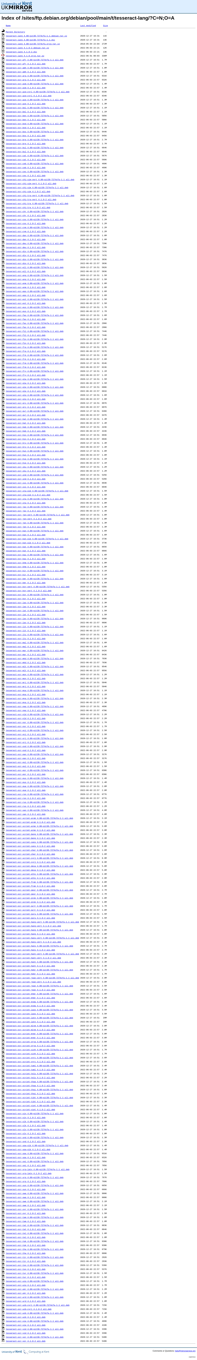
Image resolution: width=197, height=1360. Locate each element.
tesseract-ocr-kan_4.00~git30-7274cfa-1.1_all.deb (34, 530)
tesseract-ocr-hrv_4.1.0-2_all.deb (25, 447)
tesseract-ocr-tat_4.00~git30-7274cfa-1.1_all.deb (34, 1225)
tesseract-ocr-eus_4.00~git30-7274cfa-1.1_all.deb (34, 307)
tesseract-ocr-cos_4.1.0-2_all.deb (25, 223)
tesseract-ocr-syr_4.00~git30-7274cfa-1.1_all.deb (34, 1209)
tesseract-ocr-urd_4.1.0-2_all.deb (25, 1301)
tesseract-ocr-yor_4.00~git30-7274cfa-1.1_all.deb (34, 1337)
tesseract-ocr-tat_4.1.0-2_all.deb (25, 1229)
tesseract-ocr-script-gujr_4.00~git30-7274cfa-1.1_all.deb (39, 906)
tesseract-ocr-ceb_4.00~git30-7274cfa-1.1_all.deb (34, 163)
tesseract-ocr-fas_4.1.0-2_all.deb (25, 327)
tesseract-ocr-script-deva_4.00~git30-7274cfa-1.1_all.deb (39, 866)
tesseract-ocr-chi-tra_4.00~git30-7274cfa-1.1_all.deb (37, 203)
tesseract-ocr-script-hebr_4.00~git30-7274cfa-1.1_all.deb (39, 969)
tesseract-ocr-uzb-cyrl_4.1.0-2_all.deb (28, 1309)
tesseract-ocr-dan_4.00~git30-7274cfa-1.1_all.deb (34, 235)
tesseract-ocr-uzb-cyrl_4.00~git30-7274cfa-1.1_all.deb (37, 1305)
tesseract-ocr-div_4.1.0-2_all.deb (25, 255)
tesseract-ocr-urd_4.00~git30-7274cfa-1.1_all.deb (34, 1297)
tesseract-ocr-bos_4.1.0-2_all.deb (25, 135)
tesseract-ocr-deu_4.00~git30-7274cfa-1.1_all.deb (34, 243)
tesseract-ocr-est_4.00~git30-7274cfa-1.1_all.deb (34, 299)
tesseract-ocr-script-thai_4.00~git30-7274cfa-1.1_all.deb (39, 1089)
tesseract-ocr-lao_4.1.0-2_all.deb (25, 606)
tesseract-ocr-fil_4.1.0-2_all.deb (25, 335)
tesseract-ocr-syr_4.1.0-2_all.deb (25, 1213)
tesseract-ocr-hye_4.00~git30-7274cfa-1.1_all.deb (34, 458)
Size (105, 25)
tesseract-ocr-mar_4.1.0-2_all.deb (25, 654)
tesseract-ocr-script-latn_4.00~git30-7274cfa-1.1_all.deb (39, 1017)
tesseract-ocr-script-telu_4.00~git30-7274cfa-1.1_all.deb (39, 1073)
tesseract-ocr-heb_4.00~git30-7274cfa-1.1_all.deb (34, 427)
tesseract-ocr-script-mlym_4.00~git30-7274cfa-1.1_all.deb (39, 1025)
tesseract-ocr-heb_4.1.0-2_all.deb (25, 431)
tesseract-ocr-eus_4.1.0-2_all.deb (25, 311)
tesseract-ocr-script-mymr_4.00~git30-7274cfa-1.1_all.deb (39, 1033)
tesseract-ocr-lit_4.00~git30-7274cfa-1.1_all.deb (34, 626)
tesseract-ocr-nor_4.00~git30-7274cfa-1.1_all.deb (34, 722)
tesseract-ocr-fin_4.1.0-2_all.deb (25, 343)
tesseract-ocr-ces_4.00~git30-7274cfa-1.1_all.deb (34, 171)
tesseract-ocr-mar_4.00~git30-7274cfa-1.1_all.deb (34, 650)
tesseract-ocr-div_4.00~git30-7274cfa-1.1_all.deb (34, 251)
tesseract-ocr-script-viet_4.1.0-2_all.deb (30, 1109)
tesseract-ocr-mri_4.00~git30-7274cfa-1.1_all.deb (34, 682)
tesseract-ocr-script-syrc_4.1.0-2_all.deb (30, 1061)
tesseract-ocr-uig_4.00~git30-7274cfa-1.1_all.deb (34, 1281)
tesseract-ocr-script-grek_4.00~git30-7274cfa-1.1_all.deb (39, 898)
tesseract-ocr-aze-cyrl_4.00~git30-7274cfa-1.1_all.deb (37, 91)
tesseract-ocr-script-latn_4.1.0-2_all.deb (30, 1021)
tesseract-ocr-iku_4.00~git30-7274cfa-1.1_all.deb (34, 466)
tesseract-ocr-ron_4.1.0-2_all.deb (25, 798)
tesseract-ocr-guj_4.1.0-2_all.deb (25, 415)
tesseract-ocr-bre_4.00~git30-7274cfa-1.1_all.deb (34, 139)
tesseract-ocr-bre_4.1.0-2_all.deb (25, 143)
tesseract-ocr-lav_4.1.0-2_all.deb (25, 622)
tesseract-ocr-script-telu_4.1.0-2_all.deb (30, 1077)
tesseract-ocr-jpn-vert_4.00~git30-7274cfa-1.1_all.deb (37, 514)
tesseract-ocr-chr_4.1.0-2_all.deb (25, 215)
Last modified (88, 25)
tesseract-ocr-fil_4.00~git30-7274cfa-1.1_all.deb (34, 331)
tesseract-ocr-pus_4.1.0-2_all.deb (25, 782)
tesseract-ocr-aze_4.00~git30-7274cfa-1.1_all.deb (34, 99)
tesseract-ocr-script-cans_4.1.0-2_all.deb (30, 846)
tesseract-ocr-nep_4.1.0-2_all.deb (25, 710)
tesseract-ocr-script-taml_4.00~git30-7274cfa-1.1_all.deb (39, 1065)
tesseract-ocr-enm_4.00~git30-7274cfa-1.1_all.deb (34, 283)
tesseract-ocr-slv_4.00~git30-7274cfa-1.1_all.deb (34, 1129)
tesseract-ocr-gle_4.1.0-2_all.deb (25, 391)
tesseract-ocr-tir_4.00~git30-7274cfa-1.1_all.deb (34, 1257)
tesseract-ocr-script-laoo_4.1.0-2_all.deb (30, 1013)
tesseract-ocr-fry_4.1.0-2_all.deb (25, 375)
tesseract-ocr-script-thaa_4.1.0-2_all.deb (30, 1085)
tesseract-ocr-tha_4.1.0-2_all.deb (25, 1253)
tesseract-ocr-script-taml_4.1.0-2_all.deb (30, 1069)
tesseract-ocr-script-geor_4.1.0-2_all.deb (30, 894)
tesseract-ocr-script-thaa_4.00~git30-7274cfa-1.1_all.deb (39, 1081)
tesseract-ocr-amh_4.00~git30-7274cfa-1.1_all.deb (34, 67)
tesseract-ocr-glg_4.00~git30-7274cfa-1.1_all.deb (34, 395)
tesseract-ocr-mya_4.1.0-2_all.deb (25, 702)
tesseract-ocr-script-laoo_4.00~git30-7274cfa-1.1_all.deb (39, 1009)
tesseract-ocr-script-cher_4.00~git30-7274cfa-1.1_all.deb (39, 850)
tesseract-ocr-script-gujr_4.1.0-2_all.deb (30, 910)
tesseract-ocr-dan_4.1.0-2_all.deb (25, 239)
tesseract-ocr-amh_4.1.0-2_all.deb (25, 71)
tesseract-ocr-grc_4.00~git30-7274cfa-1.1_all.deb (34, 403)
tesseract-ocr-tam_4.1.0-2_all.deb (25, 1221)
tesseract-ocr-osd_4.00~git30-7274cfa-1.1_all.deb (34, 746)
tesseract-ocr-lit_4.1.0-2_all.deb (25, 630)
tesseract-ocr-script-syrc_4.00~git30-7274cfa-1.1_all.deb (39, 1057)
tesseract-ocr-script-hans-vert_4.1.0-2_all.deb (33, 941)
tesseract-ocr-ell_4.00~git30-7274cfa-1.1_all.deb (34, 267)
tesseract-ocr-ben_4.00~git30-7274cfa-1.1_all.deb (34, 115)
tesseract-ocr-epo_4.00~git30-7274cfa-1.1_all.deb (34, 291)
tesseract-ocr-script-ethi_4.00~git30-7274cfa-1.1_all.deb (39, 874)
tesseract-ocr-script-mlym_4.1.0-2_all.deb (30, 1029)
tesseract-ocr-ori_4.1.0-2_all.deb (25, 742)
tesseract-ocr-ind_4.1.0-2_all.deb (25, 478)
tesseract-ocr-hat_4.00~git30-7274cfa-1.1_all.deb (34, 419)
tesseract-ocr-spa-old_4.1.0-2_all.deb (28, 1149)
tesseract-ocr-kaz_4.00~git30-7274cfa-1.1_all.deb (34, 554)
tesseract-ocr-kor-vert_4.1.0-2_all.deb (28, 590)
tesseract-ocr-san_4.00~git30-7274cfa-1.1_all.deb (34, 810)
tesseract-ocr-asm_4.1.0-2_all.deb (25, 87)
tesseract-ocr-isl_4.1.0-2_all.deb (25, 486)
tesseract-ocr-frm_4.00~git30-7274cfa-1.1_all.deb (34, 363)
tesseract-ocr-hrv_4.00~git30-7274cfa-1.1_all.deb (34, 443)
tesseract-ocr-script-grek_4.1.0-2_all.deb (30, 902)
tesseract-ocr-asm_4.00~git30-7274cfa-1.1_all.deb (34, 83)
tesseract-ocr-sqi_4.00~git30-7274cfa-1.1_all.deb (34, 1161)
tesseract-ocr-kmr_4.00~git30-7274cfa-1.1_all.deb (34, 578)
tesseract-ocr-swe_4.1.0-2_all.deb (25, 1205)
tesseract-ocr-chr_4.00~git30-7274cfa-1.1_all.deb (34, 211)
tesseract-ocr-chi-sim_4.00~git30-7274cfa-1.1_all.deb (37, 187)
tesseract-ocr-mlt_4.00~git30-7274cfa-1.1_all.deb (34, 666)
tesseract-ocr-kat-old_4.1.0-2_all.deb (28, 542)
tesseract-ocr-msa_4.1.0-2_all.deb (25, 694)
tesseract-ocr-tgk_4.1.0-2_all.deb (25, 1245)
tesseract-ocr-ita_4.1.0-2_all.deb (25, 502)
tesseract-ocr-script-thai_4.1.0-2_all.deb (30, 1093)
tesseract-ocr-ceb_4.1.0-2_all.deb (25, 167)
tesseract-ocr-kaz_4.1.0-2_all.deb (25, 558)
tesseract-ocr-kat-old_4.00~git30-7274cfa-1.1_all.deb (37, 538)
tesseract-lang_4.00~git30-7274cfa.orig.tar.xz (33, 43)
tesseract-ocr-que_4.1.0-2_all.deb (25, 790)
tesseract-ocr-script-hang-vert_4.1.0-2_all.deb (33, 925)
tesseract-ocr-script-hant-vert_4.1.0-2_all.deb (33, 957)
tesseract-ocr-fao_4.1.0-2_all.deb (25, 319)
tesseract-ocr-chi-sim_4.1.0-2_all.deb (28, 191)
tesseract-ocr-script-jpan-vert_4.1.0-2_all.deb (33, 981)
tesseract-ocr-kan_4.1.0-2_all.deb (25, 534)
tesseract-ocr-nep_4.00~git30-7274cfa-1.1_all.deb (34, 706)
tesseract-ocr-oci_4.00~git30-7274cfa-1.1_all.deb (34, 730)
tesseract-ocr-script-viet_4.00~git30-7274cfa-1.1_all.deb (39, 1105)
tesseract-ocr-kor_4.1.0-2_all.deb (25, 598)
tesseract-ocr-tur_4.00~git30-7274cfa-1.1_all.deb (34, 1273)
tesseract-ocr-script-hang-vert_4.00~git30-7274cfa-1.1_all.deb (42, 921)
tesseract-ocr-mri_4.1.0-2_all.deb (25, 686)
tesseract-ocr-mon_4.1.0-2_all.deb (25, 678)
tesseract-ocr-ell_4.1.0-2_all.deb (25, 271)
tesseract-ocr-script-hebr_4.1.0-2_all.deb (30, 973)
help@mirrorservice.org (185, 1351)
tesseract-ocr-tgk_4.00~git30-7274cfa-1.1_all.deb (34, 1241)
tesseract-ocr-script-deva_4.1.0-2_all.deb (30, 870)
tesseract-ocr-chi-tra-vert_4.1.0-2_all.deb (31, 199)
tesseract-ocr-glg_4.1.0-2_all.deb (25, 399)
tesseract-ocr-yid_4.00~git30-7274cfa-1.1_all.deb (34, 1329)
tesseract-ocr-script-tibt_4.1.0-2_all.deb (30, 1101)
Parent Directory (15, 31)
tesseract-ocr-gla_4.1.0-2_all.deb (25, 383)
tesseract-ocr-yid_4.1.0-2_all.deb (25, 1333)
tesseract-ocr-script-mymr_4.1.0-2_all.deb (30, 1037)
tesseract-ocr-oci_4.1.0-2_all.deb (25, 734)
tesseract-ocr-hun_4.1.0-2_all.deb (25, 454)
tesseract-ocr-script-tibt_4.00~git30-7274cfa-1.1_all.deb (39, 1097)
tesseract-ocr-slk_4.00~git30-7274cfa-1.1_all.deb (34, 1121)
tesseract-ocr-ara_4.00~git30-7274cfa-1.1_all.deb (34, 75)
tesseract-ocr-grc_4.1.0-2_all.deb (25, 407)
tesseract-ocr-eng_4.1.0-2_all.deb (25, 279)
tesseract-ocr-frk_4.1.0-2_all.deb (25, 359)
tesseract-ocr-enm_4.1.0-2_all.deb (25, 287)
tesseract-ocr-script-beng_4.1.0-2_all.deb (30, 838)
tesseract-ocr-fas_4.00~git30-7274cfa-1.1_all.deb (34, 323)
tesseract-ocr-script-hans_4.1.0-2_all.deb (30, 949)
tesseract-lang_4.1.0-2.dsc (21, 51)
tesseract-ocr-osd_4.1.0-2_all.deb (25, 750)
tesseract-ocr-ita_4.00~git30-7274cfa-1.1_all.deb (34, 498)
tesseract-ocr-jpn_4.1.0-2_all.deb (25, 526)
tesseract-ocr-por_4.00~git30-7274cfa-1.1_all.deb (34, 770)
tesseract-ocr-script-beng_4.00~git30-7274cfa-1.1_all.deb (39, 834)
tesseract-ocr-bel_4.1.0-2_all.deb (25, 111)
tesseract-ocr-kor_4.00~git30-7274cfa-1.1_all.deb (34, 594)
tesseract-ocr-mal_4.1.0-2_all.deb (25, 646)
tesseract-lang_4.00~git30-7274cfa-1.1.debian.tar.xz (36, 35)
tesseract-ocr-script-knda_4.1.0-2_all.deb (30, 1005)
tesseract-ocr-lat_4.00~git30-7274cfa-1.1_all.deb (34, 610)
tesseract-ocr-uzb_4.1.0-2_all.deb (25, 1317)
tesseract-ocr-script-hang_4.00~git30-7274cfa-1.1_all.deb (39, 929)
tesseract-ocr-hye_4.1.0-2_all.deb (25, 462)
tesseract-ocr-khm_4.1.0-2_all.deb (25, 566)
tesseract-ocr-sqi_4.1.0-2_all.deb (25, 1165)
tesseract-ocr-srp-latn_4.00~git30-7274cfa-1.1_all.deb (37, 1169)
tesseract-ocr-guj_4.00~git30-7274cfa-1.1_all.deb (34, 411)
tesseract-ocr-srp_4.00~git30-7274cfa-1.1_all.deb (34, 1177)
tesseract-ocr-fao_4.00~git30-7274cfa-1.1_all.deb (34, 315)
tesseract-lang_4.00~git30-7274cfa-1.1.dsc (30, 39)
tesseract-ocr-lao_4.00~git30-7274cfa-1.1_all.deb (34, 602)
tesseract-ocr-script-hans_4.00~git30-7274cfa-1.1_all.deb (39, 945)
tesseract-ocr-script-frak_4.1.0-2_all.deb (30, 886)
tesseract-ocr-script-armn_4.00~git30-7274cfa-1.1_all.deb (39, 826)
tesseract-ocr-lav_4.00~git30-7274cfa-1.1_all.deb (34, 618)
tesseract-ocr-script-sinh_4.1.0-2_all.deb (30, 1053)
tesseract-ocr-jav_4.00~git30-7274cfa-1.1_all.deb (34, 506)
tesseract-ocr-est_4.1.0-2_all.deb (25, 303)
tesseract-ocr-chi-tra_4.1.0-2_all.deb (28, 207)
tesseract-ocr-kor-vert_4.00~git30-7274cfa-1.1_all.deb (37, 586)
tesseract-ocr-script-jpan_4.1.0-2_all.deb (30, 989)
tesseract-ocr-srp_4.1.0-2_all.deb (25, 1181)
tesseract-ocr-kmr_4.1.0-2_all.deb (25, 582)
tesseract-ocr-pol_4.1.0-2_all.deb (25, 766)
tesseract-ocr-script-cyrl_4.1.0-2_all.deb (30, 862)
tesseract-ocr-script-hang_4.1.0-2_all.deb (30, 933)
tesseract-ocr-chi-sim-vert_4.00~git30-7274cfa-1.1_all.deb (40, 179)
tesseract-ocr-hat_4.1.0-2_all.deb (25, 423)
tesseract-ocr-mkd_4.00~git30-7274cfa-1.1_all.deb (34, 658)
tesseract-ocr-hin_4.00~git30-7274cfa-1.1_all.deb (34, 435)
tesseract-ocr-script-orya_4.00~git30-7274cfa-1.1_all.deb (39, 1041)
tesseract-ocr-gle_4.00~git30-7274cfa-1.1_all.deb (34, 387)
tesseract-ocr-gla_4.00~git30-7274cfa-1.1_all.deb (34, 379)
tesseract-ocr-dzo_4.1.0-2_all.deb (25, 263)
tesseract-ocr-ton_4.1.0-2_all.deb (25, 1269)
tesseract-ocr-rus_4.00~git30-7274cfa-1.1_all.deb (34, 802)
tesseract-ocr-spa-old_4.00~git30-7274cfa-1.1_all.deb (37, 1145)
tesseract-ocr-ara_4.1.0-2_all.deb (25, 79)
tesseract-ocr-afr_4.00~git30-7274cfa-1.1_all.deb (34, 59)
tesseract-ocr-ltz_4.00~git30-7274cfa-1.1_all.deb (34, 634)
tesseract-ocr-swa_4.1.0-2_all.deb (25, 1197)
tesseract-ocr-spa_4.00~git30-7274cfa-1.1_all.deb (34, 1153)
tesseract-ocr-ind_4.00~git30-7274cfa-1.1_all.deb (34, 474)
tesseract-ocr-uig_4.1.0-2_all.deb (25, 1285)
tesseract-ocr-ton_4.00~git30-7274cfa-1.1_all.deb (34, 1265)
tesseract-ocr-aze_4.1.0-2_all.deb (25, 103)
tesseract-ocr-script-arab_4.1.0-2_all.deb (30, 822)
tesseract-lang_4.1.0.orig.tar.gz (25, 55)
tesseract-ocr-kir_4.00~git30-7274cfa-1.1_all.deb (34, 570)
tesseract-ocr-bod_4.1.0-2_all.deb (25, 127)
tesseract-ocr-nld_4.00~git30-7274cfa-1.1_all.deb (34, 714)
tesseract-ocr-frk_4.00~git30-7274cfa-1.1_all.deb (34, 355)
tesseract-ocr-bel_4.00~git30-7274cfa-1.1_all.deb (34, 107)
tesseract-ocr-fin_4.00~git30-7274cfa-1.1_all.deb (34, 339)
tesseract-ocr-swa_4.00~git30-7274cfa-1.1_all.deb (34, 1193)
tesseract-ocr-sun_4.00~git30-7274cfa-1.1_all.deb (34, 1185)
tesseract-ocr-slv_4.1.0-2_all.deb (25, 1133)
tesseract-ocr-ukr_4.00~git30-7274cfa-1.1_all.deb (34, 1289)
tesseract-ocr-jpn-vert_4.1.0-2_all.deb (28, 518)
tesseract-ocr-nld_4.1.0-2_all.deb (25, 718)
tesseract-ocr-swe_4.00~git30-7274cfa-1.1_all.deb (34, 1201)
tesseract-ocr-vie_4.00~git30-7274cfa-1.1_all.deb (34, 1321)
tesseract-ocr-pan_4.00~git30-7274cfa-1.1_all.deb (34, 754)
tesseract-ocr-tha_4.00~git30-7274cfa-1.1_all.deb (34, 1249)
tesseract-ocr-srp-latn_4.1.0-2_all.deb (28, 1173)
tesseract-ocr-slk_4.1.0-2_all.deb (25, 1125)
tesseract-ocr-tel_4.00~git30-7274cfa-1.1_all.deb (34, 1233)
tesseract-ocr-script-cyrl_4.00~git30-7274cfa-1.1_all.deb (39, 858)
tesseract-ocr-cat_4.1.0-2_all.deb (25, 159)
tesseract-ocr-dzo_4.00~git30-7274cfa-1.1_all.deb (34, 259)
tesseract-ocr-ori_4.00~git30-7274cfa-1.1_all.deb (34, 738)
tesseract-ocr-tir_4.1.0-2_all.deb (25, 1261)
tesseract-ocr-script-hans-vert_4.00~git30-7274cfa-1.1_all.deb (42, 937)
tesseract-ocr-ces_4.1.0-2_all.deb (25, 175)
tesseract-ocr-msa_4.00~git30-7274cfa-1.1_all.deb (34, 690)
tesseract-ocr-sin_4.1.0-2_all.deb (25, 1117)
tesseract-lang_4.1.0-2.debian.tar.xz (27, 47)
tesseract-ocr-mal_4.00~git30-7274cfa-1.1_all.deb (34, 642)
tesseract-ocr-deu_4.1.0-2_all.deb (25, 247)
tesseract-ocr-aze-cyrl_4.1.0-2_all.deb (28, 95)
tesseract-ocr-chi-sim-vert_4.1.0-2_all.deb (31, 183)
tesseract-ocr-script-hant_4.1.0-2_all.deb (30, 965)
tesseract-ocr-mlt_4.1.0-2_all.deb (25, 670)
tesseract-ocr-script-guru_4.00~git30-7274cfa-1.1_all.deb (39, 914)
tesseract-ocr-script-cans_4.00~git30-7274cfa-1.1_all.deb (39, 842)
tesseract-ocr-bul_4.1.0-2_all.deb (25, 151)
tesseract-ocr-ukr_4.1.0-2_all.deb (25, 1293)
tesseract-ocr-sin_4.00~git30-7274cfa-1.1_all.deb (34, 1113)
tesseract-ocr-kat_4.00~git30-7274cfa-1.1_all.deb (34, 546)
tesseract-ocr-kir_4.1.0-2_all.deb (25, 574)
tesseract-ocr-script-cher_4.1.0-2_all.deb (30, 854)
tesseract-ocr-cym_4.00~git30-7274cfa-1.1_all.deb (34, 227)
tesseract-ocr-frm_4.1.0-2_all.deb (25, 367)
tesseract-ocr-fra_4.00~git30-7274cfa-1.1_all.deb (34, 347)
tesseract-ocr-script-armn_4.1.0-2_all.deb (30, 830)
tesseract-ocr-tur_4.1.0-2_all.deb (25, 1277)
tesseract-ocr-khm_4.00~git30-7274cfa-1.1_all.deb (34, 562)
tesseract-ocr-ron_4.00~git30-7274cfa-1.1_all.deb (34, 794)
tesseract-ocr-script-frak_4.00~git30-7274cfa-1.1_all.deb (39, 882)
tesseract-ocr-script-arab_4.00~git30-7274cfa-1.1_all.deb (39, 818)
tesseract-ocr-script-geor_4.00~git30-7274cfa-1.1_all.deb (39, 890)
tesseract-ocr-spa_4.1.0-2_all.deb (25, 1157)
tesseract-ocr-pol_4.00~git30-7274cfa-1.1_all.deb (34, 762)
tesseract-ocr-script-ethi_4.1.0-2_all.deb (30, 878)
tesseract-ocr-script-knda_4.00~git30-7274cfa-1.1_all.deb (39, 1001)
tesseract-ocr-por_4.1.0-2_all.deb (25, 774)
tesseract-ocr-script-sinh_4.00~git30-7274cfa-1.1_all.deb (39, 1049)
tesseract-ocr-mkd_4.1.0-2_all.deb (25, 662)
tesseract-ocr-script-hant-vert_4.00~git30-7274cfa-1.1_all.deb (42, 953)
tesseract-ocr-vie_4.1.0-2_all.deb (25, 1325)
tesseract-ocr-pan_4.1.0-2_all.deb (25, 758)
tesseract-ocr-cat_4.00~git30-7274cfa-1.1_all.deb (34, 155)
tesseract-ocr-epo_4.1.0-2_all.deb (25, 295)
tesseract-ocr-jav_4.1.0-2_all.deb (25, 510)
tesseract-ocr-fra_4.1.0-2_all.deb (25, 351)
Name (8, 25)
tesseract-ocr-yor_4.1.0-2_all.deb (25, 1341)
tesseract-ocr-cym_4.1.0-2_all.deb (25, 231)
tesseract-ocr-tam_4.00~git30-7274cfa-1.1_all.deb (34, 1217)
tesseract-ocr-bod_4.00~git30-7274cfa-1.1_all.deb (34, 123)
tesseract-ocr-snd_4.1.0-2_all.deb (25, 1141)
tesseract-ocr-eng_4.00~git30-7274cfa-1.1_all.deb (34, 275)
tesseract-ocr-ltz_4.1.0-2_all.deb (25, 638)
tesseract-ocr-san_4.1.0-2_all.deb (25, 814)
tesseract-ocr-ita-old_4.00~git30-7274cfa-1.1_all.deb (37, 490)
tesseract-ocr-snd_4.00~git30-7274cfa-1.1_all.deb (34, 1137)
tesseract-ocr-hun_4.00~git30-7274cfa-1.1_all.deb (34, 450)
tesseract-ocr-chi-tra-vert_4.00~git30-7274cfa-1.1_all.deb (40, 195)
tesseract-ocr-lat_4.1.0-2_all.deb (25, 614)
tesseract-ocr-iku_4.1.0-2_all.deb (25, 470)
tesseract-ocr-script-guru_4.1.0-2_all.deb (30, 917)
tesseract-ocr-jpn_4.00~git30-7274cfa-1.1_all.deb (34, 522)
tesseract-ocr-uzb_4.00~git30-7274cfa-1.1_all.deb (34, 1313)
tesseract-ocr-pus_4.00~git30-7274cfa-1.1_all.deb (34, 778)
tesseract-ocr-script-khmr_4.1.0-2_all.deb (30, 997)
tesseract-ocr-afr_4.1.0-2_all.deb (25, 63)
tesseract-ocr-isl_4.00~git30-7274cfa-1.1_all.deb (34, 482)
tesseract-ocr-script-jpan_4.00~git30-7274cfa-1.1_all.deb (39, 985)
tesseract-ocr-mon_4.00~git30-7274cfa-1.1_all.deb (34, 674)
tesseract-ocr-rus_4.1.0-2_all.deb (25, 806)
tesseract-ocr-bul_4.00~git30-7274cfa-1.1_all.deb (34, 147)
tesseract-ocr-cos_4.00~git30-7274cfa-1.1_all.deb (34, 219)
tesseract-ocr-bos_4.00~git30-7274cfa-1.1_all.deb (34, 131)
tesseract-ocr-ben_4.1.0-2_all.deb (25, 119)
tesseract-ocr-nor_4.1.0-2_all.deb (25, 726)
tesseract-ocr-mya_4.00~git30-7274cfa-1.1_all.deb (34, 698)
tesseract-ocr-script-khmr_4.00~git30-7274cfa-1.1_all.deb (39, 993)
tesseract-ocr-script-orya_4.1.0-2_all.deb (30, 1045)
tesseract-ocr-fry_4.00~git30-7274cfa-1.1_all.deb (34, 371)
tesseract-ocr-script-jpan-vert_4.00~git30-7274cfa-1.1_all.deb (42, 977)
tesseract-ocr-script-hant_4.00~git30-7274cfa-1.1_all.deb (39, 961)
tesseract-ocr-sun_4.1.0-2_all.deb (25, 1189)
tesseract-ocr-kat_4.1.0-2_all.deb (25, 550)
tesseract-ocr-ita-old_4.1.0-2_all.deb (28, 494)
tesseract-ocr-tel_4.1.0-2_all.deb (25, 1237)
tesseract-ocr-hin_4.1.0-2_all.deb (25, 439)
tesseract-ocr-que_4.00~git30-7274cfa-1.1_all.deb (34, 786)
